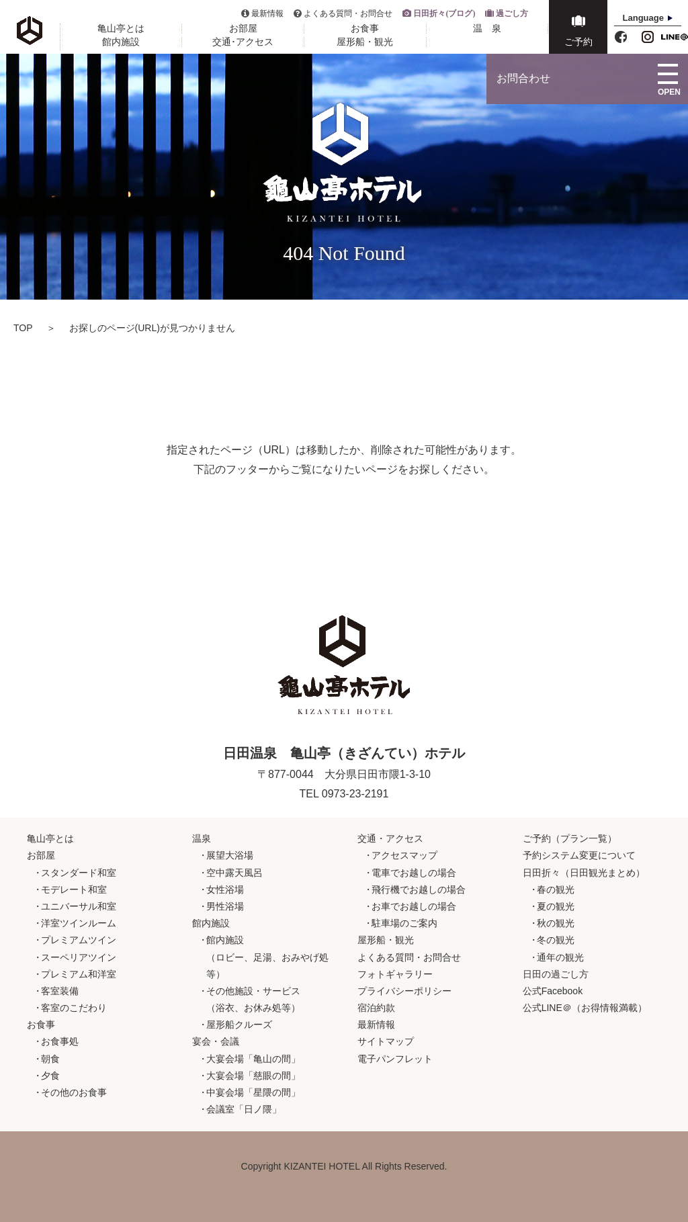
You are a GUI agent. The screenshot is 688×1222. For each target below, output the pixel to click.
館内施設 (121, 42)
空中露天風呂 (234, 872)
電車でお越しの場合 (414, 872)
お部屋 (243, 29)
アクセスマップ (404, 855)
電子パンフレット (395, 1058)
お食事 (365, 29)
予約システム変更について (579, 855)
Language (643, 18)
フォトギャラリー (395, 974)
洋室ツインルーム (78, 923)
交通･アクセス (242, 42)
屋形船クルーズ (239, 1024)
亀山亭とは (120, 29)
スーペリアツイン (78, 957)
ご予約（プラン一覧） (570, 838)
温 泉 (487, 29)
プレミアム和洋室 (78, 974)
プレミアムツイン (78, 939)
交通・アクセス (390, 838)
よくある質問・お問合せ (348, 13)
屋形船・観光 (365, 42)
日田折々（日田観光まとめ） (584, 872)
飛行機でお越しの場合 (419, 889)
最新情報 (267, 13)
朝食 (50, 1058)
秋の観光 (555, 923)
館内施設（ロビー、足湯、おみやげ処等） (267, 956)
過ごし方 (512, 13)
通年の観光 (560, 957)
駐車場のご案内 (404, 923)
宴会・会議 (215, 1041)
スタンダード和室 (78, 872)
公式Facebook (553, 991)
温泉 (201, 838)
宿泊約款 (376, 1007)
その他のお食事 (74, 1092)
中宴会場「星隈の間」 (253, 1092)
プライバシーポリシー (404, 991)
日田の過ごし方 (556, 974)
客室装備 (60, 991)
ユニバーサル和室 (78, 906)
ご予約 (578, 42)
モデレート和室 (74, 889)
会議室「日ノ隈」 (244, 1109)
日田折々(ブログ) (444, 13)
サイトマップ (385, 1041)
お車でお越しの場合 (414, 906)
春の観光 (555, 889)
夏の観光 (555, 906)
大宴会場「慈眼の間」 (253, 1075)
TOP (23, 327)
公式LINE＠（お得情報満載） (585, 1007)
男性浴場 (225, 906)
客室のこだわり (74, 1007)
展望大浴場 (229, 855)
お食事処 (60, 1041)
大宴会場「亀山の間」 (253, 1058)
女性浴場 (225, 889)
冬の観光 (555, 939)
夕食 (50, 1075)
